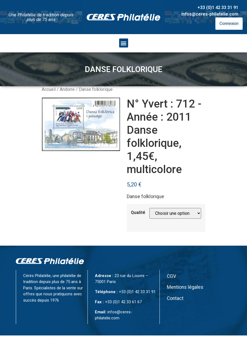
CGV (171, 276)
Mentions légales (185, 287)
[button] (123, 42)
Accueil (49, 89)
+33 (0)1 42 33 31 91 (217, 7)
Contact (175, 298)
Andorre (67, 89)
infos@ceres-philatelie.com (209, 14)
